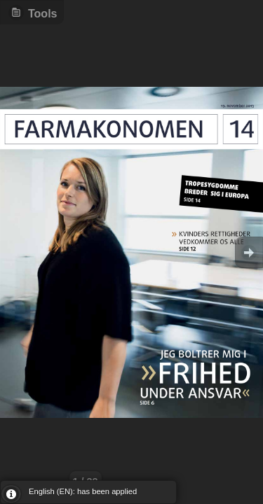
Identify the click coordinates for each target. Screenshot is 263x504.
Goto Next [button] (249, 252)
